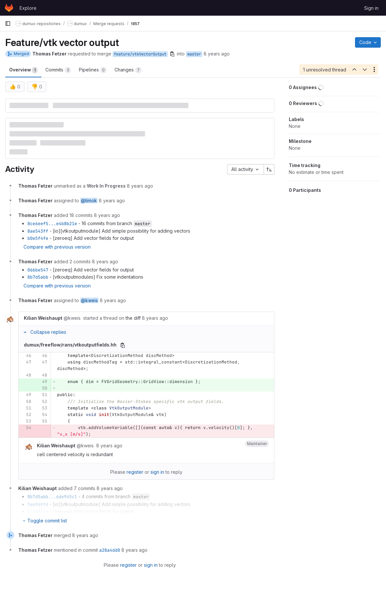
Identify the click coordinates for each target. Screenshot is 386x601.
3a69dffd (37, 504)
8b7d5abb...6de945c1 (52, 497)
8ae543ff (37, 231)
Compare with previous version (57, 247)
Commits (58, 70)
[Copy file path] (123, 345)
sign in (157, 472)
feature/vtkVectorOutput (140, 54)
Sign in (371, 8)
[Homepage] (9, 8)
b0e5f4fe (37, 238)
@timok (89, 200)
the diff (133, 318)
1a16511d (37, 512)
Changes (128, 70)
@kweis (89, 300)
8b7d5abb (37, 277)
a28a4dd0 (109, 550)
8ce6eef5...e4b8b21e (52, 223)
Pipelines (93, 70)
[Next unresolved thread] (365, 69)
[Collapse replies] (25, 332)
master (194, 54)
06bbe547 (37, 270)
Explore (28, 8)
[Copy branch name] (172, 54)
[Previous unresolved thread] (354, 69)
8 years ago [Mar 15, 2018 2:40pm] (217, 53)
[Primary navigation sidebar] (8, 23)
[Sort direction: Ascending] (269, 169)
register (135, 472)
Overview (23, 70)
